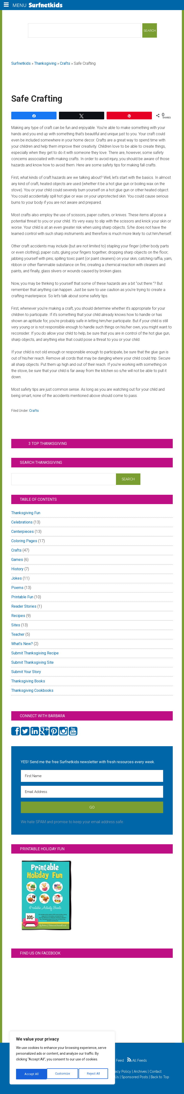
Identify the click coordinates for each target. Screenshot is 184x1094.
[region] (62, 1059)
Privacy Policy (120, 1071)
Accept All (93, 1074)
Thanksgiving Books (28, 681)
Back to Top (160, 1077)
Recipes (18, 615)
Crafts (65, 63)
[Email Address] (92, 792)
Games (17, 559)
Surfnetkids (21, 63)
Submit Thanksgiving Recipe (35, 653)
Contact (155, 1071)
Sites (15, 625)
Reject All (63, 1074)
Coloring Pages (24, 541)
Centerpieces (22, 531)
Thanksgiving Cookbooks (32, 690)
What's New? (22, 643)
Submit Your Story (26, 671)
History (17, 569)
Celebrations (22, 522)
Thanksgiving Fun (25, 513)
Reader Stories (23, 606)
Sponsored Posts (134, 1077)
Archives (140, 1071)
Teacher (17, 634)
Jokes (16, 578)
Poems (17, 587)
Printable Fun (22, 597)
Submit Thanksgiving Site (32, 662)
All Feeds (137, 1060)
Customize (31, 1074)
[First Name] (92, 776)
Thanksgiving (45, 63)
